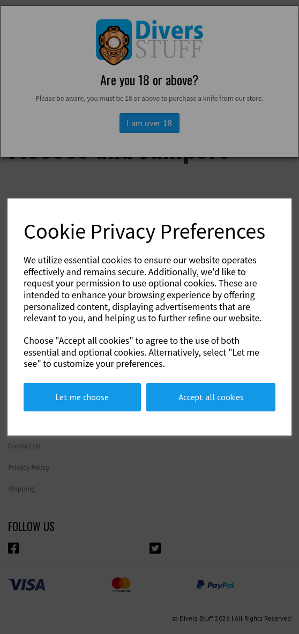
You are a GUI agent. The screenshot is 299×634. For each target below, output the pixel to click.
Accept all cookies (211, 397)
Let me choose (82, 397)
